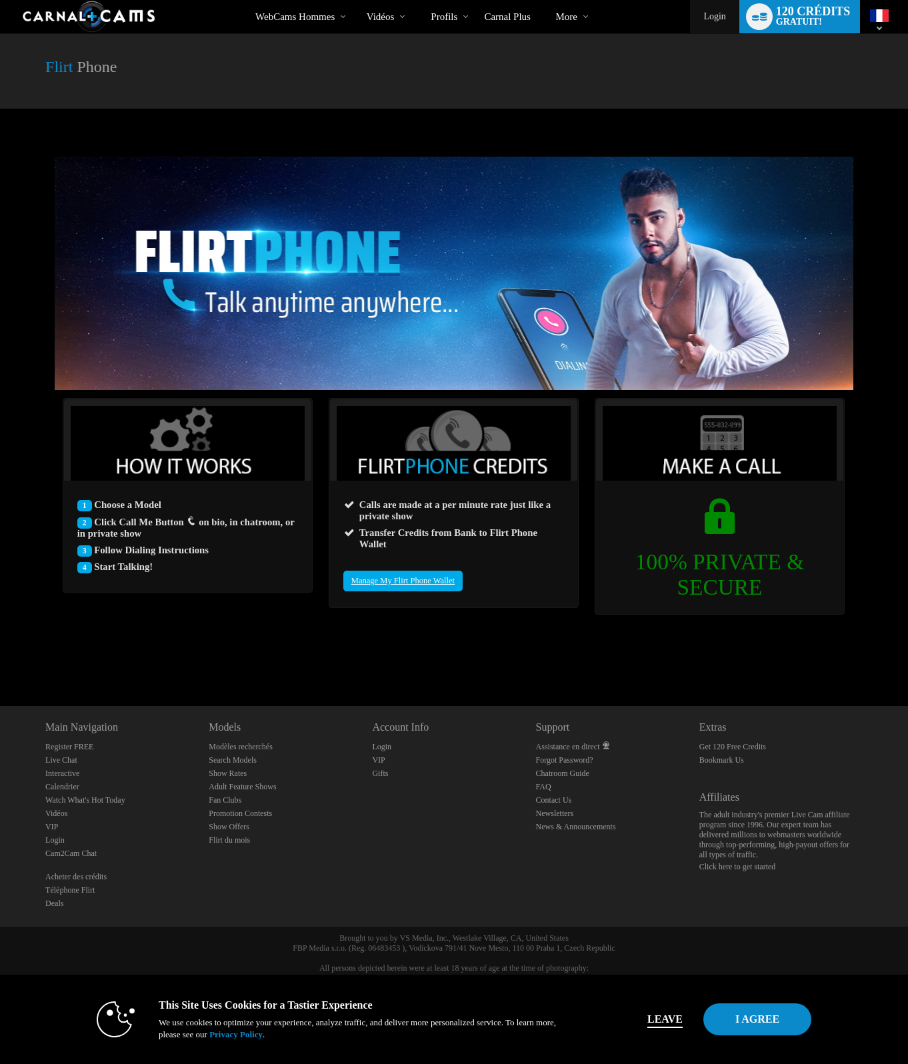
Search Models (233, 760)
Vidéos (381, 16)
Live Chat (61, 760)
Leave (640, 1019)
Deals (54, 903)
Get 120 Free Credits (732, 746)
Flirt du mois (229, 840)
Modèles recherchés (241, 746)
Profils (444, 16)
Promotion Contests (240, 813)
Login (714, 16)
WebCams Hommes (295, 16)
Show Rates (228, 773)
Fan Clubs (225, 800)
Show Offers (229, 826)
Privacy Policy (211, 1034)
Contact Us (554, 800)
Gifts (380, 773)
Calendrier (62, 786)
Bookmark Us (721, 760)
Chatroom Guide (562, 773)
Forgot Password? (564, 760)
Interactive (62, 773)
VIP (51, 826)
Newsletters (555, 813)
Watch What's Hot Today (85, 800)
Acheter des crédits (76, 876)
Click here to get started (737, 866)
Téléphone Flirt (70, 890)
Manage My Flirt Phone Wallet (403, 580)
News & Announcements (576, 826)
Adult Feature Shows (242, 786)
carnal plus (507, 16)
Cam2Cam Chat (71, 853)
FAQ (543, 786)
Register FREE (69, 746)
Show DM (0, 656)
